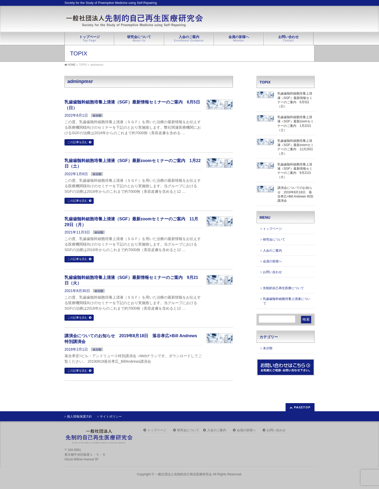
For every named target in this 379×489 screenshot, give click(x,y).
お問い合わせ (272, 272)
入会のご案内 (272, 250)
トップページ (272, 229)
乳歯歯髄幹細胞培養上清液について (286, 301)
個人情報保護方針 (79, 416)
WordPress (165, 479)
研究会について (274, 239)
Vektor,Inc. (214, 479)
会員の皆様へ (272, 261)
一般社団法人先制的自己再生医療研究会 (183, 474)
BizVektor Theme (189, 479)
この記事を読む (77, 142)
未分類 (97, 115)
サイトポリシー (111, 416)
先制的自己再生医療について (283, 288)
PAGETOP (302, 407)
